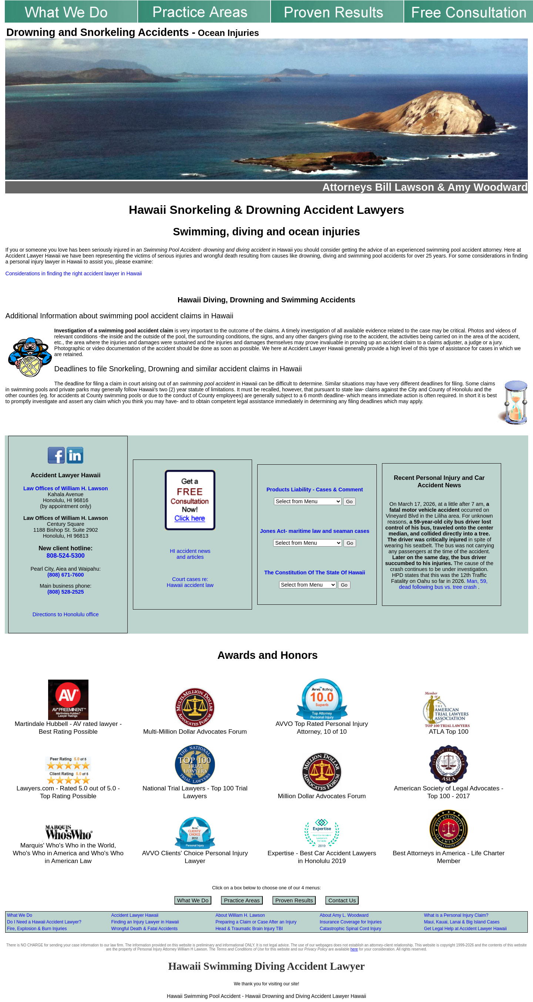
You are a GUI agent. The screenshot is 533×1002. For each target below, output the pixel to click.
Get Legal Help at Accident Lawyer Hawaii (465, 928)
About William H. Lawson (240, 915)
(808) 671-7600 (65, 575)
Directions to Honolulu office (66, 614)
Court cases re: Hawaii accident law (190, 582)
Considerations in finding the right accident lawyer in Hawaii (74, 273)
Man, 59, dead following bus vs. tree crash (443, 584)
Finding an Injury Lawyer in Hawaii (145, 922)
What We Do (193, 900)
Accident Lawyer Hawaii (134, 915)
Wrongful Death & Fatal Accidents (144, 928)
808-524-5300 (66, 555)
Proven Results (294, 900)
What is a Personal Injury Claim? (456, 915)
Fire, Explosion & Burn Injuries (37, 928)
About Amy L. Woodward (344, 915)
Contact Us (342, 900)
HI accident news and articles (190, 554)
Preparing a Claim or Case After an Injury (255, 922)
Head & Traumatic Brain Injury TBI (249, 928)
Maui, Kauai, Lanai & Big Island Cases (461, 922)
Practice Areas (242, 900)
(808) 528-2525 (65, 592)
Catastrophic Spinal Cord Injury (350, 928)
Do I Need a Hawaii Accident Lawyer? (44, 922)
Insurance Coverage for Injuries (351, 922)
